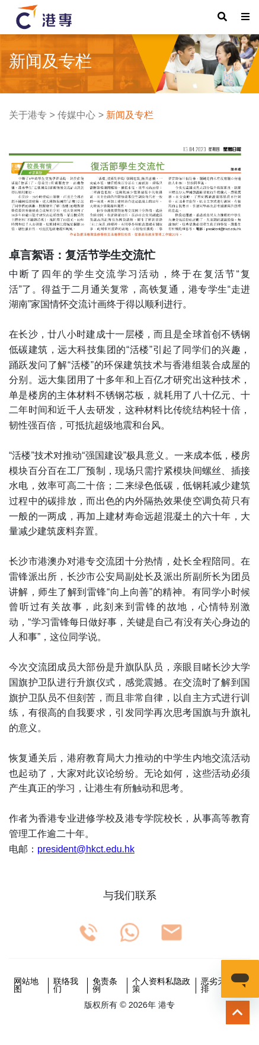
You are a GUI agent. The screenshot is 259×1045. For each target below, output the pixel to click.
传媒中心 (76, 115)
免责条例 (104, 986)
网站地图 (26, 986)
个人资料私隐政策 (161, 986)
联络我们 (65, 986)
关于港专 (28, 115)
